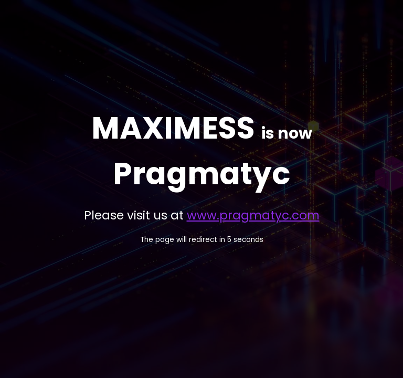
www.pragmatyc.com (253, 215)
